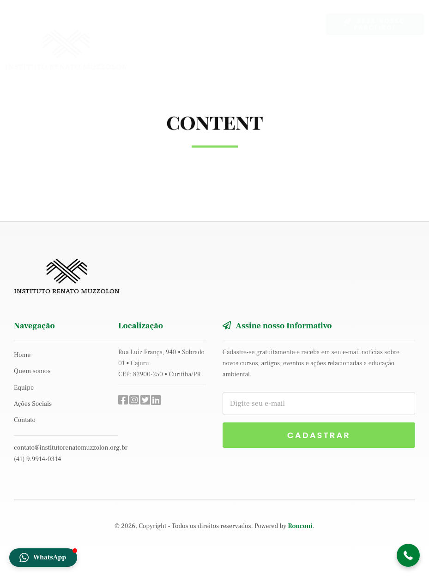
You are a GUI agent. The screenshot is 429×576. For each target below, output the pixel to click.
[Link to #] (143, 399)
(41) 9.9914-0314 (37, 459)
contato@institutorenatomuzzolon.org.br (70, 448)
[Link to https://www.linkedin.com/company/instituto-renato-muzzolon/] (154, 399)
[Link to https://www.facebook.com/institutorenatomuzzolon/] (121, 399)
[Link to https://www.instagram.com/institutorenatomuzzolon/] (132, 399)
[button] (408, 555)
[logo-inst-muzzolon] (73, 33)
